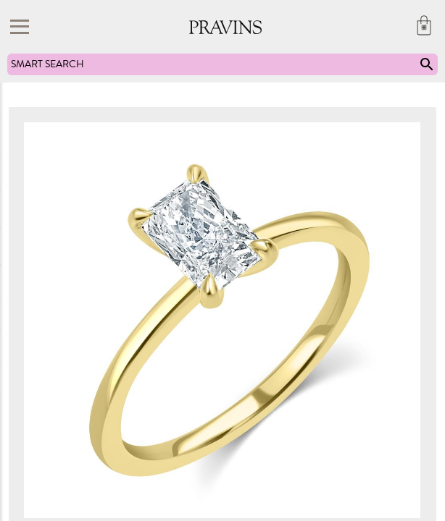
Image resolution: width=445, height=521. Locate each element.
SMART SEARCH (223, 64)
